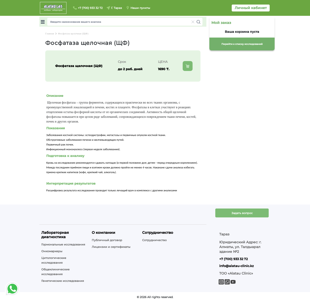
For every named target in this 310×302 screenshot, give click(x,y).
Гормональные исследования (63, 244)
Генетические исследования (62, 281)
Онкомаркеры (51, 251)
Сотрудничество (154, 240)
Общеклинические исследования (55, 272)
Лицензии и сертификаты (111, 247)
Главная (49, 33)
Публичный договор (107, 240)
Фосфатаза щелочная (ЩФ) (73, 33)
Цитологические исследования (53, 260)
